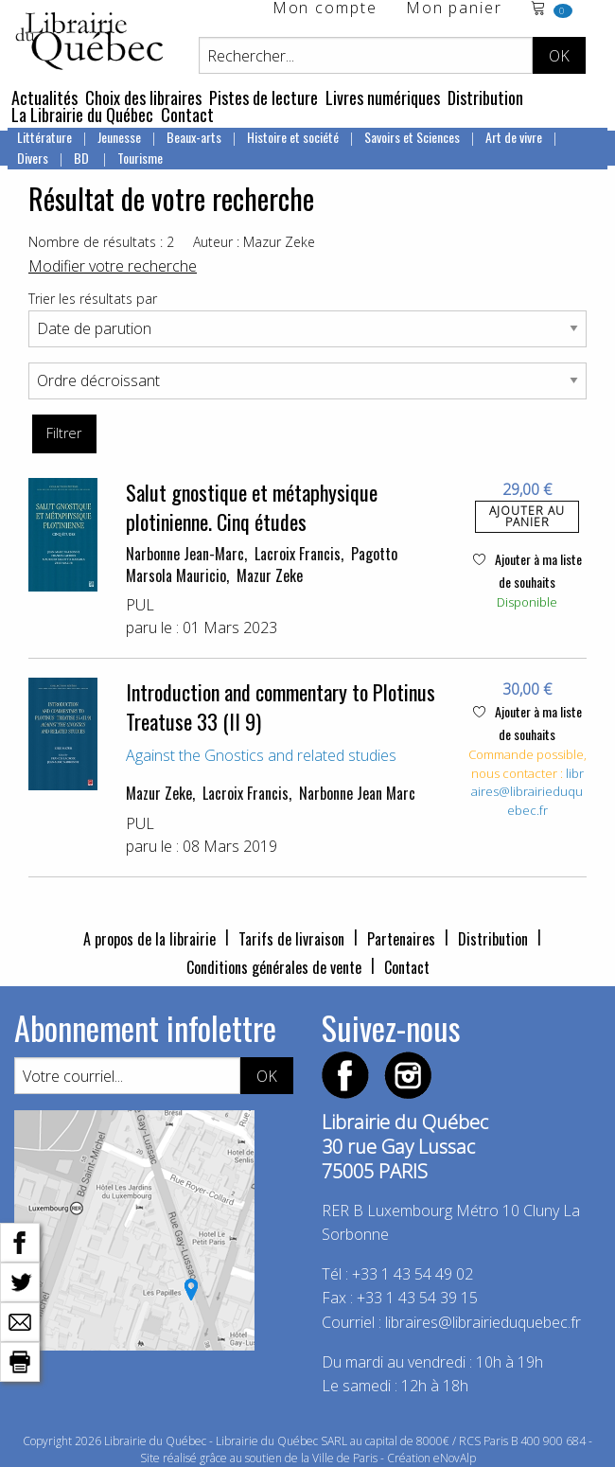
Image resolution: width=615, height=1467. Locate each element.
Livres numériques (382, 97)
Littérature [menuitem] (44, 137)
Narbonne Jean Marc (357, 793)
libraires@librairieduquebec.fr (527, 792)
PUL (140, 604)
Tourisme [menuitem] (140, 158)
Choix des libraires (143, 97)
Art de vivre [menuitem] (513, 137)
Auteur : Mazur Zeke (254, 242)
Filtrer (63, 433)
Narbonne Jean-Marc (185, 553)
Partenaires (401, 939)
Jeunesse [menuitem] (119, 137)
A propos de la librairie (149, 939)
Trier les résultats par (92, 299)
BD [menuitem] (83, 158)
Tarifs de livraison (291, 939)
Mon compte (325, 9)
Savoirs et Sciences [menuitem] (412, 137)
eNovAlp (454, 1458)
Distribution (485, 97)
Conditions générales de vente (273, 967)
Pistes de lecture (263, 97)
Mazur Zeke (270, 575)
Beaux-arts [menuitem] (194, 137)
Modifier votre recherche (112, 266)
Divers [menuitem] (32, 158)
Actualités (44, 97)
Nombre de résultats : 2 (101, 242)
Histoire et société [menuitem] (293, 137)
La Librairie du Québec (82, 114)
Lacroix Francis (298, 553)
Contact (187, 114)
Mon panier (454, 9)
